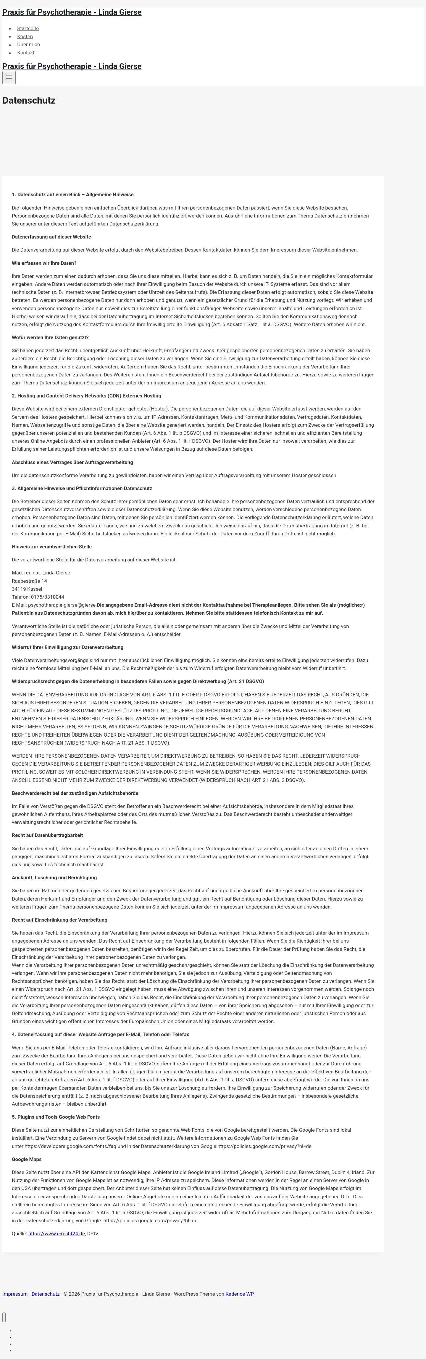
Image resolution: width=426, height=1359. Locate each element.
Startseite (28, 28)
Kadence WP (239, 1294)
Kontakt (26, 53)
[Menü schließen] (4, 1317)
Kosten (25, 36)
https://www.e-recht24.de (56, 1233)
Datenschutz (46, 1294)
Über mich (28, 45)
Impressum (15, 1294)
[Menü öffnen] (9, 77)
